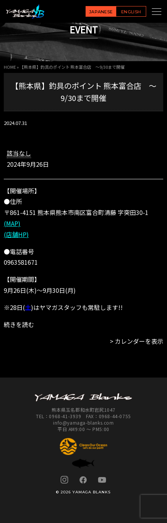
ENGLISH (131, 11)
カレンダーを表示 (139, 341)
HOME (10, 67)
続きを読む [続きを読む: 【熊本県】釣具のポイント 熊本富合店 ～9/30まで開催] (19, 324)
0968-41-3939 (65, 416)
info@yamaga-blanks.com (83, 422)
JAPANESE (101, 11)
